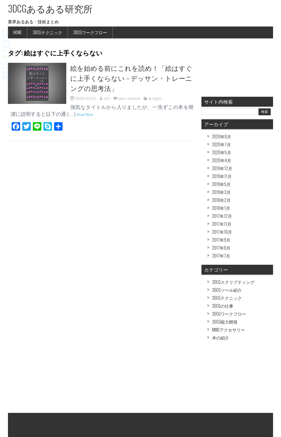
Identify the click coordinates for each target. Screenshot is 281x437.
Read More (85, 115)
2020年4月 (221, 160)
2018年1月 (221, 208)
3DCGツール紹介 (227, 290)
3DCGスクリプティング (233, 282)
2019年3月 (221, 192)
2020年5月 (221, 152)
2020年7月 (221, 144)
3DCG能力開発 (225, 322)
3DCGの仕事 (222, 306)
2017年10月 (222, 232)
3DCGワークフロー (90, 32)
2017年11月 (221, 224)
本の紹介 (155, 98)
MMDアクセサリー (228, 329)
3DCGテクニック (47, 32)
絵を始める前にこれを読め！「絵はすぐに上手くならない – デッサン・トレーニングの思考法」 (131, 78)
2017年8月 (221, 248)
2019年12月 (222, 168)
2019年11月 (222, 176)
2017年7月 (221, 256)
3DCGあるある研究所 (50, 8)
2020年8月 (221, 136)
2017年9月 (221, 240)
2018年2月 (221, 200)
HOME (17, 32)
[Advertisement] (237, 380)
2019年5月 (221, 184)
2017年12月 (222, 216)
